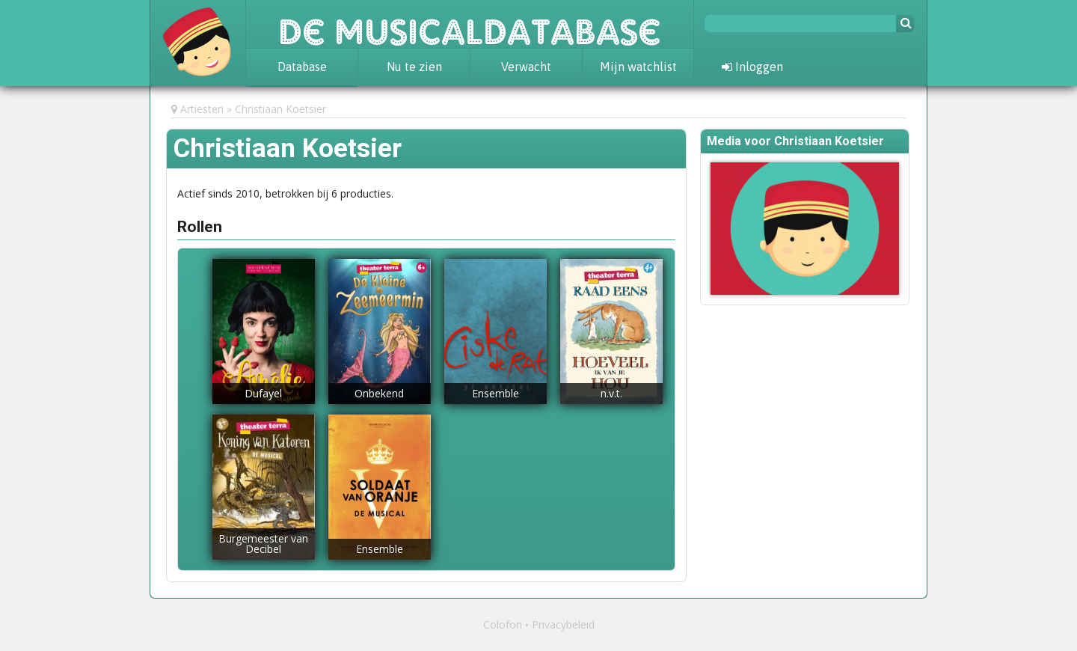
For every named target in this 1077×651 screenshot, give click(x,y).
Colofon (502, 624)
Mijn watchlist (638, 66)
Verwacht (526, 66)
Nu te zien (414, 66)
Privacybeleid (563, 624)
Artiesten (202, 109)
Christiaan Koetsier (280, 109)
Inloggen (752, 66)
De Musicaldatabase (469, 24)
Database (302, 66)
